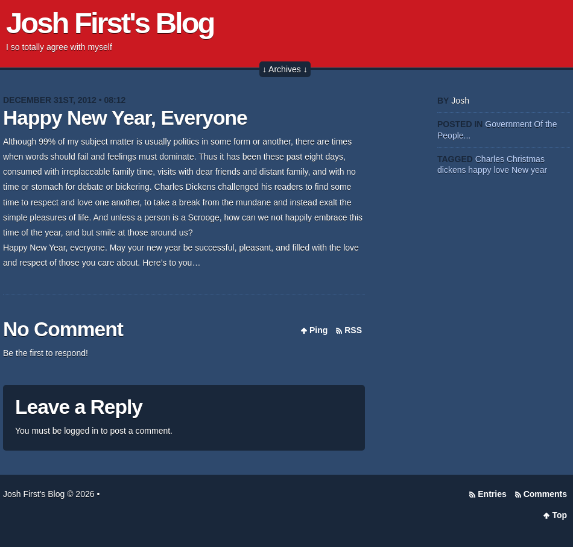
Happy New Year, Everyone (125, 118)
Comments (545, 494)
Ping (318, 330)
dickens (451, 170)
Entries (492, 494)
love (501, 170)
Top (559, 515)
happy (479, 170)
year (539, 170)
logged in (81, 431)
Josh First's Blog (110, 23)
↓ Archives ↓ (285, 69)
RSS (353, 330)
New (519, 170)
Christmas (526, 159)
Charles (489, 159)
